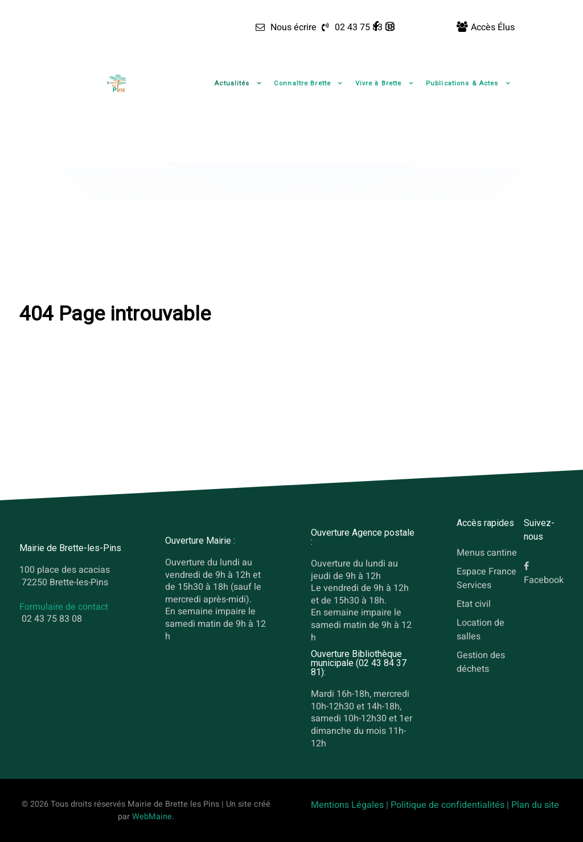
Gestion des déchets (481, 661)
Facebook (544, 580)
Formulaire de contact (63, 607)
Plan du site (535, 805)
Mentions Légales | (351, 805)
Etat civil (474, 603)
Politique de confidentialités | (451, 805)
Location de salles (480, 629)
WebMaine (152, 817)
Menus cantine (487, 553)
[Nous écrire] (286, 27)
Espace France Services (486, 578)
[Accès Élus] (486, 27)
